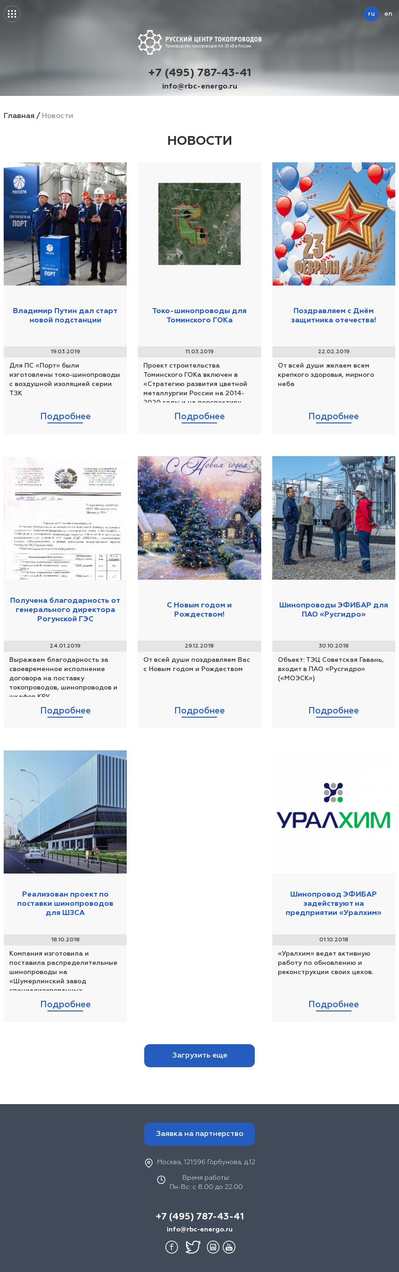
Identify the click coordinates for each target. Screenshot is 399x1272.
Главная (19, 116)
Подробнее (65, 416)
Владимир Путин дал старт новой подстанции (65, 316)
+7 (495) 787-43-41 (199, 72)
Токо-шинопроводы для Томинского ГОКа (199, 316)
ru (371, 14)
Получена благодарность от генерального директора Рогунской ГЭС (65, 610)
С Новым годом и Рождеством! (199, 610)
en (388, 14)
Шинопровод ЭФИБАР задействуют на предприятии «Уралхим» (333, 904)
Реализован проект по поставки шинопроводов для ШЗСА (65, 904)
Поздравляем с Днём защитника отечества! (333, 316)
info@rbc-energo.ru (199, 86)
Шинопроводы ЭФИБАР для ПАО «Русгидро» (333, 610)
